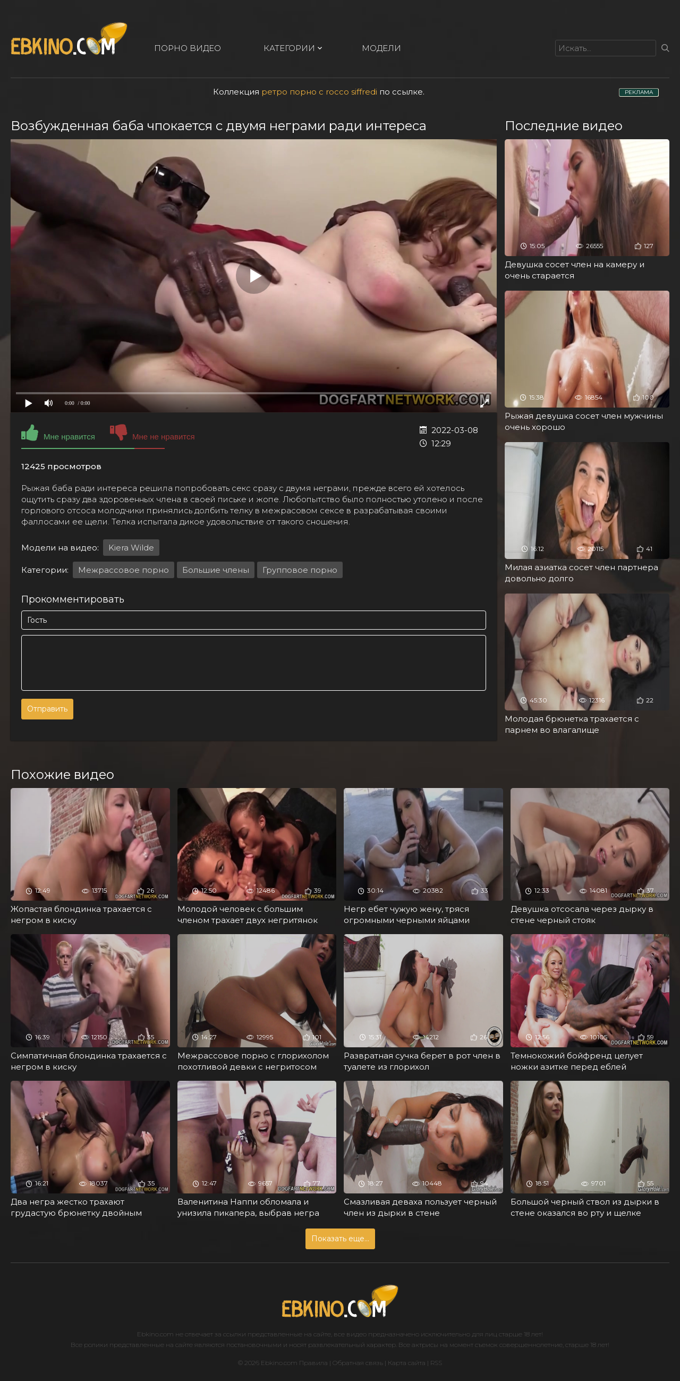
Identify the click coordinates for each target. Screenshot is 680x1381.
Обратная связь (358, 1363)
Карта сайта (407, 1363)
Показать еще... (340, 1238)
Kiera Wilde (131, 548)
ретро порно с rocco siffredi (319, 92)
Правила (313, 1363)
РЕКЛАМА (639, 92)
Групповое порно (299, 570)
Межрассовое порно (123, 570)
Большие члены (215, 570)
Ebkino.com (155, 1334)
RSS (436, 1363)
